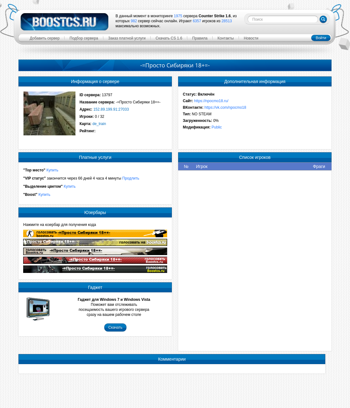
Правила (200, 38)
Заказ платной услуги (127, 38)
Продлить (130, 178)
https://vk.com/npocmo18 (225, 107)
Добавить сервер (44, 38)
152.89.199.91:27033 (111, 109)
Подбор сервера (83, 38)
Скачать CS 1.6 (169, 38)
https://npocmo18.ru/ (211, 101)
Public (217, 127)
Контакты (226, 38)
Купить (52, 170)
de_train (99, 124)
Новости (251, 38)
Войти (321, 38)
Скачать (115, 327)
